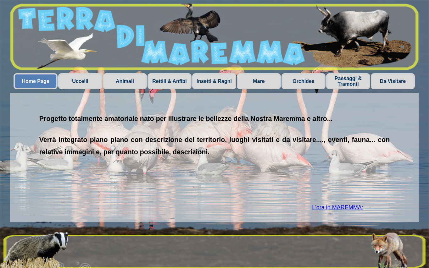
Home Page (35, 81)
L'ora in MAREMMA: (337, 207)
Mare (259, 81)
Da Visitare (393, 81)
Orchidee (303, 81)
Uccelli (80, 81)
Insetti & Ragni (214, 81)
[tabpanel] (214, 147)
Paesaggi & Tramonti (348, 81)
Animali (125, 81)
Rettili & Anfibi (169, 81)
